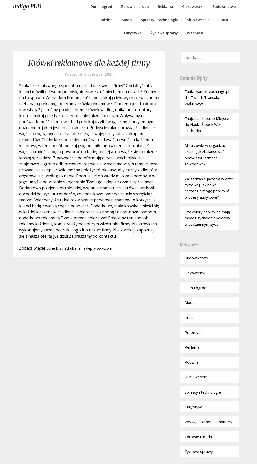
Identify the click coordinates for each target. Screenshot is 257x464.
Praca (223, 19)
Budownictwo (224, 6)
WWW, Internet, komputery (208, 421)
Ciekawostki (192, 6)
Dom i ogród (101, 6)
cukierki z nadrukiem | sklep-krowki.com (85, 248)
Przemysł (195, 33)
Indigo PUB (27, 6)
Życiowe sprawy (164, 33)
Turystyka (132, 33)
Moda (127, 19)
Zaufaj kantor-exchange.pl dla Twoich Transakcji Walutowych (207, 97)
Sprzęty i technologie (159, 19)
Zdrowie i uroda (135, 6)
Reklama (165, 6)
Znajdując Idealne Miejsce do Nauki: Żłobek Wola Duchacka (207, 124)
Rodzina (105, 19)
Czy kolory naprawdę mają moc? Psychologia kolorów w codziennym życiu (207, 218)
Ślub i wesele (198, 19)
